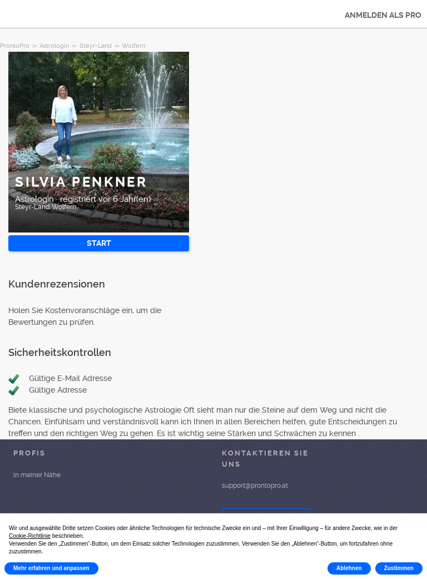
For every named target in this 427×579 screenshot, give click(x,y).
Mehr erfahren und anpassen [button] (51, 568)
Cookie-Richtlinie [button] (30, 536)
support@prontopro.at (255, 485)
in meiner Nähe (37, 475)
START (99, 243)
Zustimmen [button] (399, 568)
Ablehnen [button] (349, 568)
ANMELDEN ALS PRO (383, 15)
